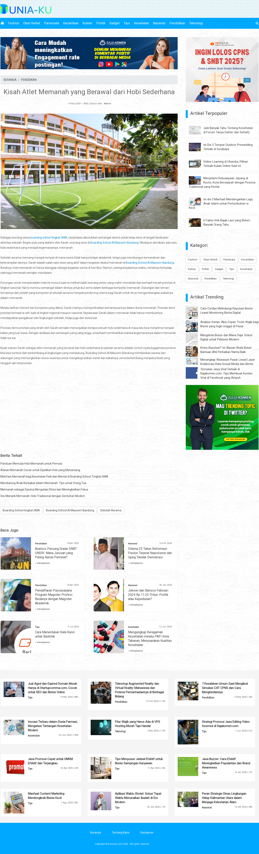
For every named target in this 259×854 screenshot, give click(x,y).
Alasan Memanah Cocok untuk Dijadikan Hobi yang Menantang (40, 470)
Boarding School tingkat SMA (21, 510)
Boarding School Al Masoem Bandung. (150, 262)
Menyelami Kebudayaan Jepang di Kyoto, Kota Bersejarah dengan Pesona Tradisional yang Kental (222, 182)
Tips (127, 23)
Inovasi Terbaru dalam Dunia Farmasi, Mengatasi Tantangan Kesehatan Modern (52, 726)
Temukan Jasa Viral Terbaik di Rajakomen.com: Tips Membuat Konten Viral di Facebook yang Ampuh (226, 373)
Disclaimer (147, 832)
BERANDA (10, 79)
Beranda (95, 832)
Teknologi (196, 23)
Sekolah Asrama (110, 510)
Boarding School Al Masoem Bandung (114, 242)
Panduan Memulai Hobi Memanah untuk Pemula (31, 463)
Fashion (13, 23)
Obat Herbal (31, 23)
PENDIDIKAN (29, 79)
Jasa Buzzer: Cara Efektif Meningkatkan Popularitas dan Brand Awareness (226, 763)
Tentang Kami (121, 832)
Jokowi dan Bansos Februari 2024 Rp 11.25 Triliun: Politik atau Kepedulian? (148, 595)
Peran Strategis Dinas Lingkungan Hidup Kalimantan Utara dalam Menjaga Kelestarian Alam (224, 798)
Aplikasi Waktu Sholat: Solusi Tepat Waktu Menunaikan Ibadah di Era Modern (138, 798)
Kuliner (87, 23)
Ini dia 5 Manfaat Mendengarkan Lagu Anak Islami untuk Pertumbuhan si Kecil (221, 203)
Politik (100, 23)
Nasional (159, 23)
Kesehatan (141, 23)
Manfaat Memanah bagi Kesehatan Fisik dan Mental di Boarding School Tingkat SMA (54, 476)
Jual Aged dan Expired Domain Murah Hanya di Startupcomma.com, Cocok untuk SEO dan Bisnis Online (52, 688)
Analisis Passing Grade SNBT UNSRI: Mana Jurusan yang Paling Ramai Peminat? (56, 553)
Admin (107, 103)
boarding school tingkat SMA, (49, 237)
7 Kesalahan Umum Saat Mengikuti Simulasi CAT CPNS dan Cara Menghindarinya (225, 688)
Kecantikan (71, 23)
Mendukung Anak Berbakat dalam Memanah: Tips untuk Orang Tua (43, 483)
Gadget (114, 23)
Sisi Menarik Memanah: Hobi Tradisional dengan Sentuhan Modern (42, 496)
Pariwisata (51, 23)
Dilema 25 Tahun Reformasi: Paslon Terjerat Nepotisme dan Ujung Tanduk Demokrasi (150, 553)
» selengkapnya (42, 563)
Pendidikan (177, 23)
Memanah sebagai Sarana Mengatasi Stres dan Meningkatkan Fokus (44, 489)
